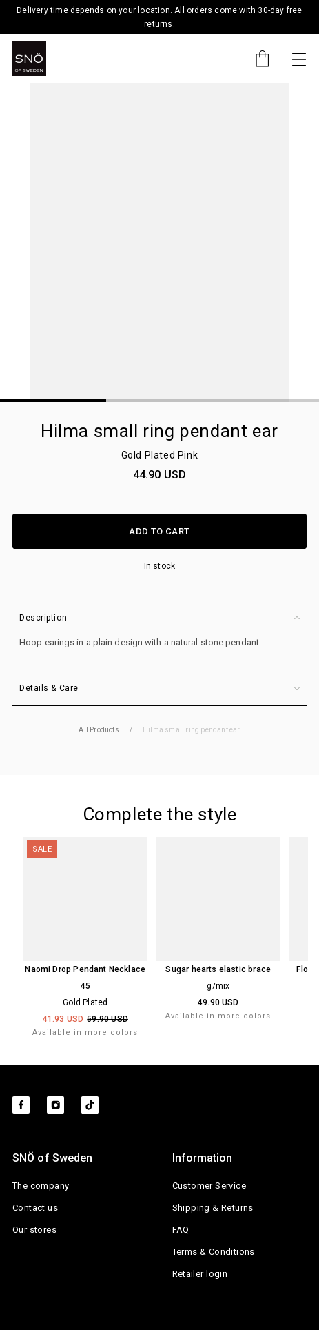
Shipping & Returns (213, 1207)
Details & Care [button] (159, 688)
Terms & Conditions (213, 1252)
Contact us (35, 1207)
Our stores (34, 1230)
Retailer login (200, 1274)
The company (40, 1185)
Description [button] (159, 618)
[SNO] (29, 58)
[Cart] (255, 58)
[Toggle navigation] (299, 58)
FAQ (180, 1230)
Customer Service (209, 1185)
